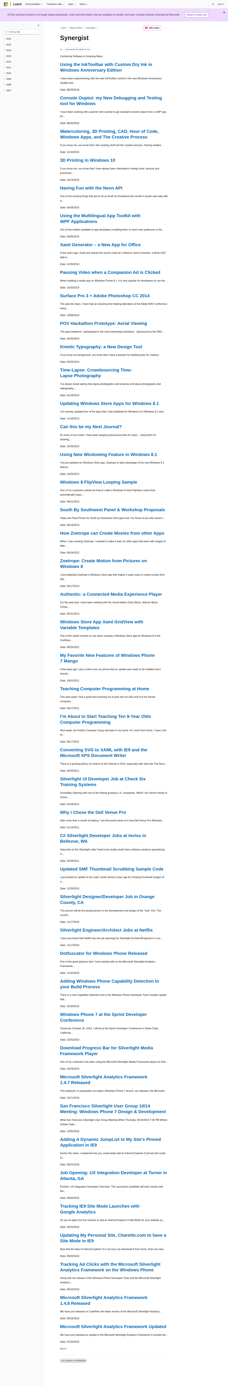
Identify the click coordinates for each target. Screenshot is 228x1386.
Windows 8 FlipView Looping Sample (98, 482)
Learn (63, 28)
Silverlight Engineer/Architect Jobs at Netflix (106, 930)
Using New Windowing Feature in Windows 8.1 (108, 454)
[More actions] (165, 27)
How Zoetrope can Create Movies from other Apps (112, 533)
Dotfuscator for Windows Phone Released (103, 953)
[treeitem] (21, 38)
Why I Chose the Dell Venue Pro (93, 812)
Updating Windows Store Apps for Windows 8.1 (109, 403)
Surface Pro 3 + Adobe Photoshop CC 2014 (105, 295)
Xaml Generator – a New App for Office (100, 244)
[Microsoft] (6, 4)
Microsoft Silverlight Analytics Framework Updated (113, 1326)
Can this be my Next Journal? (91, 426)
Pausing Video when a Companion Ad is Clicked (110, 272)
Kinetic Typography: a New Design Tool (101, 346)
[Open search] (213, 4)
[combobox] (21, 32)
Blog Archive (76, 28)
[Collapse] (38, 25)
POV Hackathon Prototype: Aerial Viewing (103, 323)
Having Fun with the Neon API (91, 188)
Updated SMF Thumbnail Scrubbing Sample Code (112, 869)
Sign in (220, 4)
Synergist (90, 28)
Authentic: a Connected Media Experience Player (111, 594)
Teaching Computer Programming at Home (104, 688)
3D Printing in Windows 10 (87, 160)
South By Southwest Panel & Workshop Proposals (112, 509)
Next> (63, 1348)
